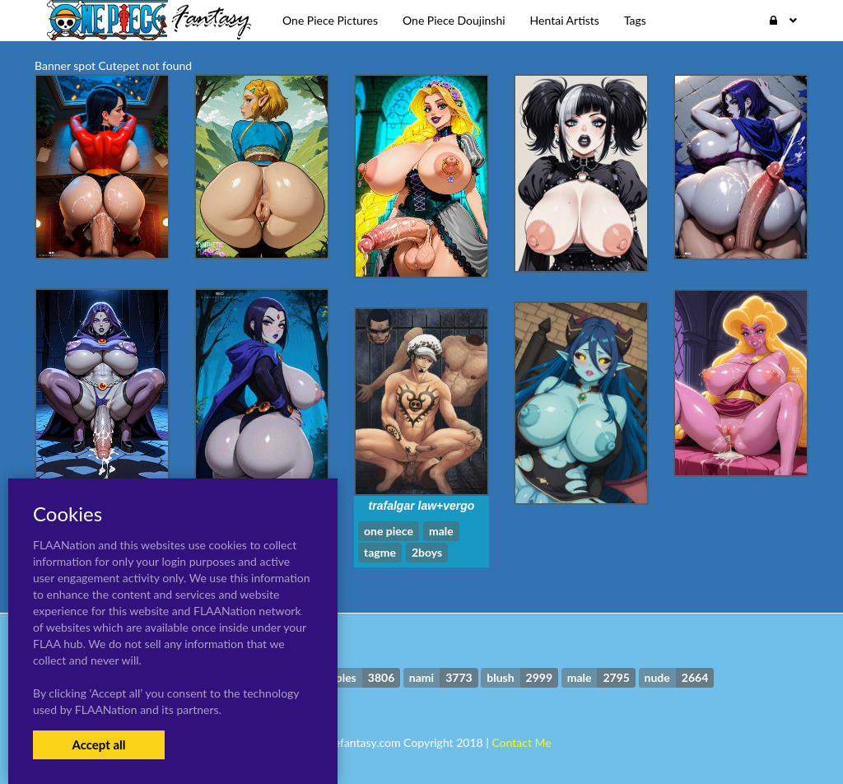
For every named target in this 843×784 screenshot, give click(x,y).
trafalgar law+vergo (422, 505)
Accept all (98, 744)
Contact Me (521, 742)
